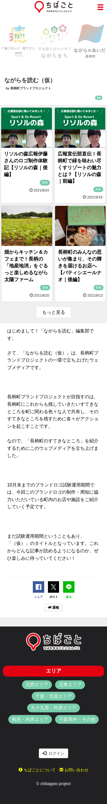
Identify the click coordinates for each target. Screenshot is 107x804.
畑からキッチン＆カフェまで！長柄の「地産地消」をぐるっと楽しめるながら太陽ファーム (26, 265)
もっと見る (53, 312)
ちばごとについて (37, 770)
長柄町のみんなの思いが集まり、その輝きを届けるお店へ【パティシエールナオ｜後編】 (80, 265)
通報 (53, 608)
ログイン (54, 753)
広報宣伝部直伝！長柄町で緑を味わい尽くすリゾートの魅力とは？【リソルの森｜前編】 (79, 167)
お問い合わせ (73, 770)
